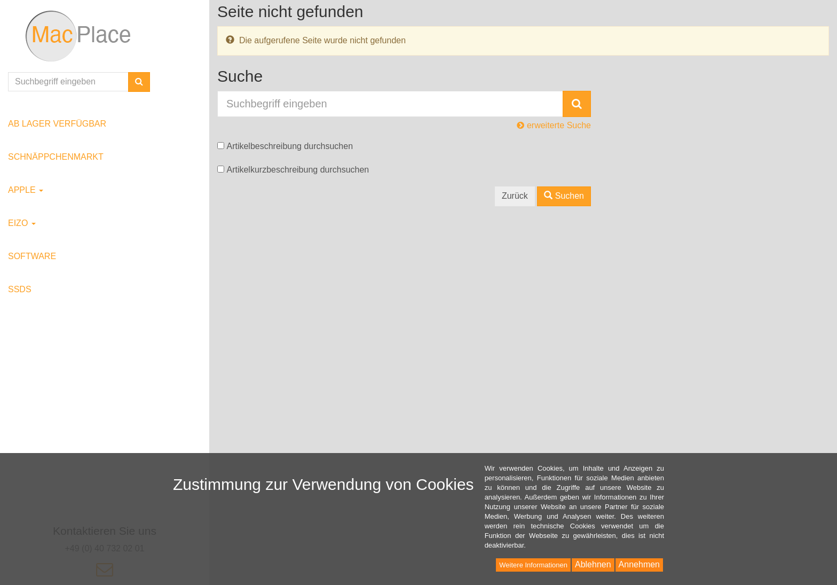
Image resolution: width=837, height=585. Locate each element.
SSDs (19, 289)
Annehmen (639, 564)
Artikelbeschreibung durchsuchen (289, 146)
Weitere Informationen (533, 565)
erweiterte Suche (554, 125)
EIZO (22, 223)
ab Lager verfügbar (57, 123)
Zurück (515, 195)
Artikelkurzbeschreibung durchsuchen (297, 169)
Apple (25, 189)
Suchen (564, 195)
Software (32, 256)
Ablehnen (593, 564)
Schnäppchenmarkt (56, 156)
